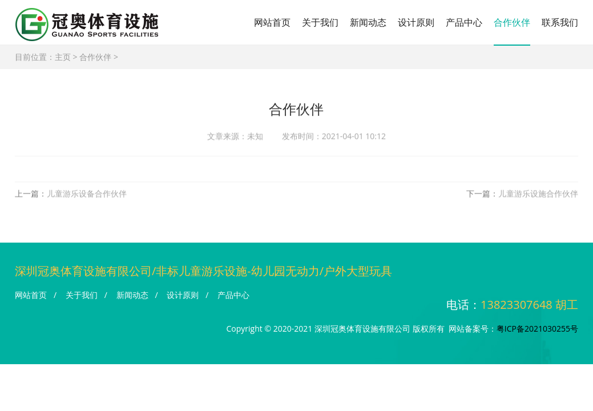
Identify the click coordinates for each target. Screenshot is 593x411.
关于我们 (320, 22)
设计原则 (416, 22)
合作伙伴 (512, 22)
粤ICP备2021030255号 (537, 328)
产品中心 (464, 22)
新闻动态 (368, 22)
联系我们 (560, 22)
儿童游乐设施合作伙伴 (538, 195)
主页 (63, 56)
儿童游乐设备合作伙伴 (87, 195)
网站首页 (272, 22)
